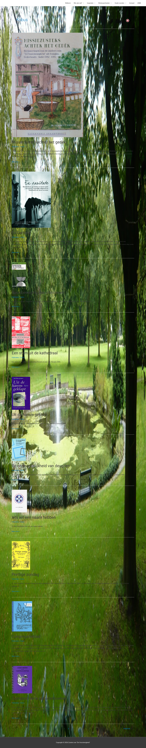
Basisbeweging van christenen (39, 292)
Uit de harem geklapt (30, 414)
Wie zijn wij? (78, 3)
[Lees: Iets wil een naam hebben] (19, 501)
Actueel (131, 3)
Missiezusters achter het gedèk (40, 142)
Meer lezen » (16, 162)
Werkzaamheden (104, 3)
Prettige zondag (26, 574)
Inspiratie (90, 3)
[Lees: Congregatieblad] (22, 616)
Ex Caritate (21, 232)
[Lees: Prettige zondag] (21, 555)
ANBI (139, 3)
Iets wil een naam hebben (35, 517)
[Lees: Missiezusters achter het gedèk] (47, 85)
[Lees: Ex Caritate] (31, 199)
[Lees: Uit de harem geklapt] (21, 393)
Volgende (127, 729)
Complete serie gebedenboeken (40, 698)
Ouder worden (119, 3)
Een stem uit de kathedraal (36, 353)
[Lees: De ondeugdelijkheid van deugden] (19, 450)
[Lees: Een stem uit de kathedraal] (21, 332)
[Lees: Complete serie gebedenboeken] (22, 679)
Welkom (68, 3)
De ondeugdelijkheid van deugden (42, 465)
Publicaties (15, 147)
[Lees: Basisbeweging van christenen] (19, 275)
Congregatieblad (27, 636)
